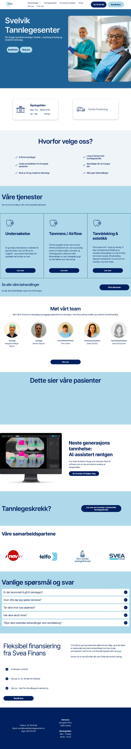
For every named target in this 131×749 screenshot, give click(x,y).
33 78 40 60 (32, 725)
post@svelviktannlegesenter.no (31, 728)
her (16, 688)
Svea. (119, 651)
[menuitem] (34, 3)
